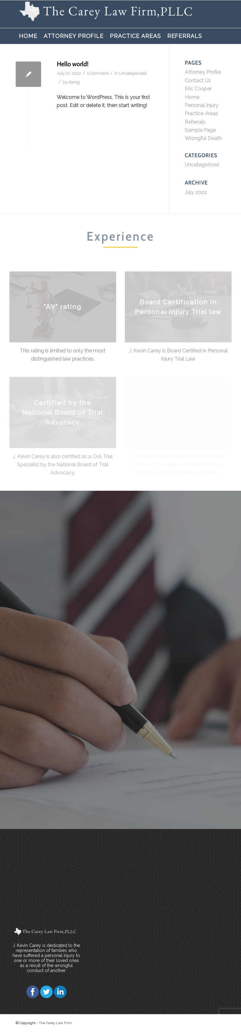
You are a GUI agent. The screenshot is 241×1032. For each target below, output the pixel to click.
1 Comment (98, 73)
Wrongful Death (203, 138)
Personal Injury (201, 105)
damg (74, 82)
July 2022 (196, 192)
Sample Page (200, 130)
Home (192, 97)
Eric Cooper (198, 89)
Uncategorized (133, 73)
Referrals (195, 122)
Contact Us (198, 80)
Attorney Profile (203, 72)
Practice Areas (201, 113)
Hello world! (72, 64)
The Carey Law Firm (55, 1023)
